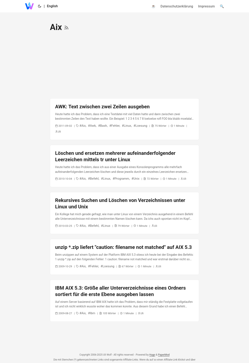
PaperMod (164, 354)
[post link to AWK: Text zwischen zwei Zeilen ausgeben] (124, 119)
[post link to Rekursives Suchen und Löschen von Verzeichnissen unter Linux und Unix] (124, 213)
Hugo (152, 354)
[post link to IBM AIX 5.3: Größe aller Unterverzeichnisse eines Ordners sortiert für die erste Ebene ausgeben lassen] (124, 301)
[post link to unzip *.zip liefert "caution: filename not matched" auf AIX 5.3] (124, 256)
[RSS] (66, 27)
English (52, 6)
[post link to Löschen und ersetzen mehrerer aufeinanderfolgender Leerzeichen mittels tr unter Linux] (124, 166)
